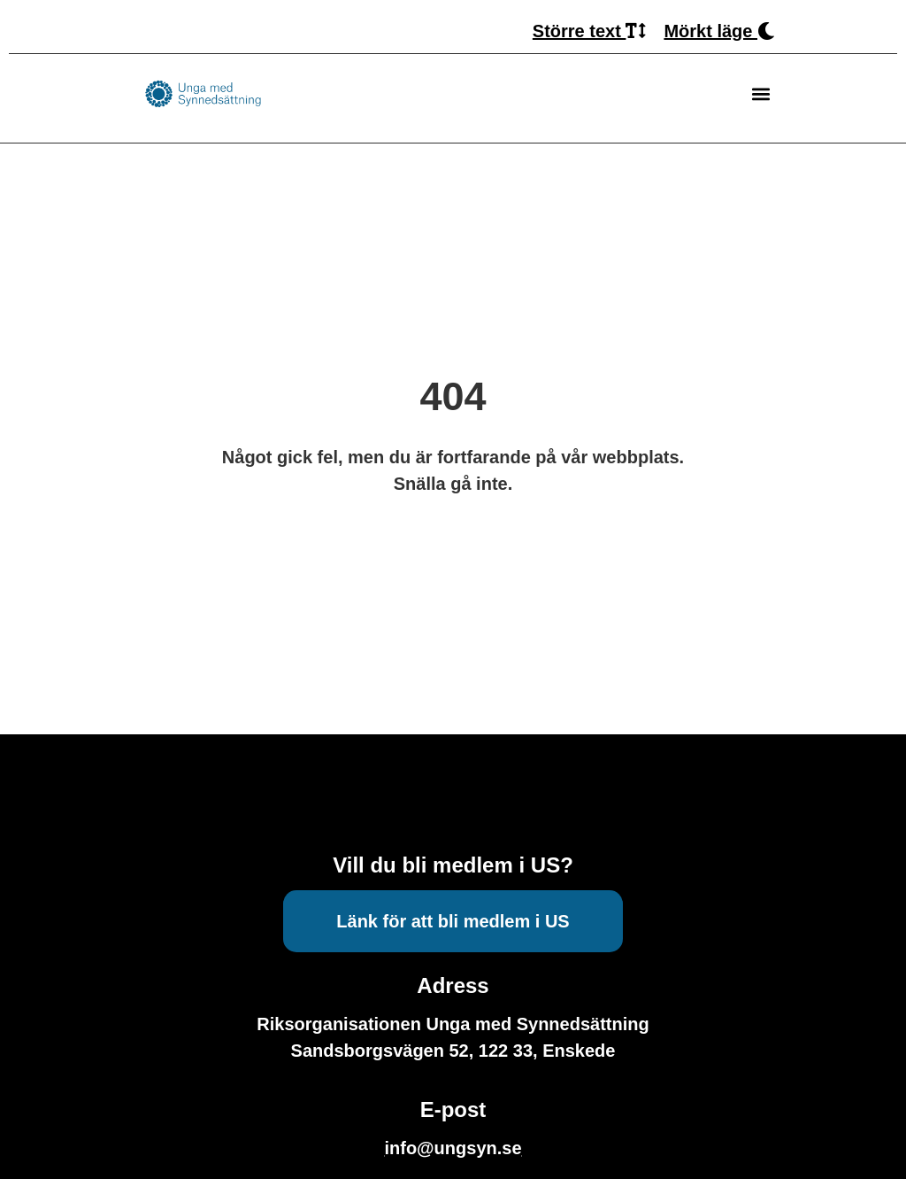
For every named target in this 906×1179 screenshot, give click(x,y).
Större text (590, 31)
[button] (760, 94)
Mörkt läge (719, 31)
